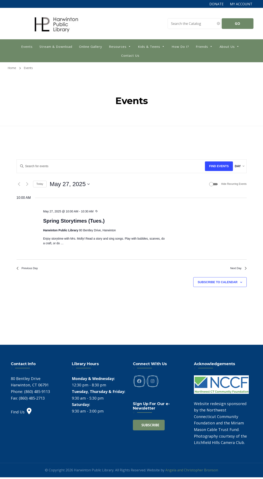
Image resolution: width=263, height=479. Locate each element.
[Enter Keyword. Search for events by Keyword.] (107, 166)
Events (27, 46)
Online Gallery (90, 46)
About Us (229, 46)
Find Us (21, 413)
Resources (120, 46)
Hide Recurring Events (233, 183)
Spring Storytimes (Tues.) (73, 221)
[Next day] (27, 184)
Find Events (212, 166)
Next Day (237, 269)
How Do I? (180, 46)
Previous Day (29, 269)
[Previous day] (19, 184)
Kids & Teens (151, 46)
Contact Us (130, 55)
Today (39, 183)
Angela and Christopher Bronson (191, 471)
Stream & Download (55, 46)
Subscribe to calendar (218, 283)
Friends (204, 46)
